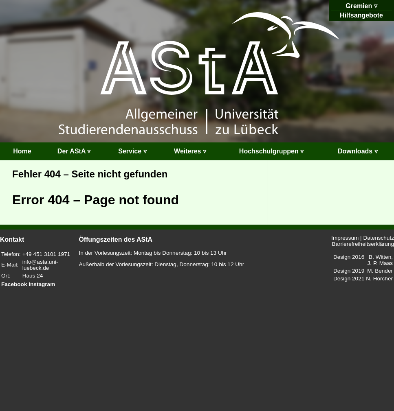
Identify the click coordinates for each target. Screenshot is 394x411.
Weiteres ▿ (190, 151)
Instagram (42, 284)
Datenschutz (378, 238)
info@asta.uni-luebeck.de (40, 265)
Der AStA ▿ (74, 151)
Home (22, 151)
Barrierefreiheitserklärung (363, 244)
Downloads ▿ (358, 151)
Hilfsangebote (361, 15)
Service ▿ (132, 151)
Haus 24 (32, 276)
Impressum (345, 238)
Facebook (14, 284)
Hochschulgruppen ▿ (271, 151)
